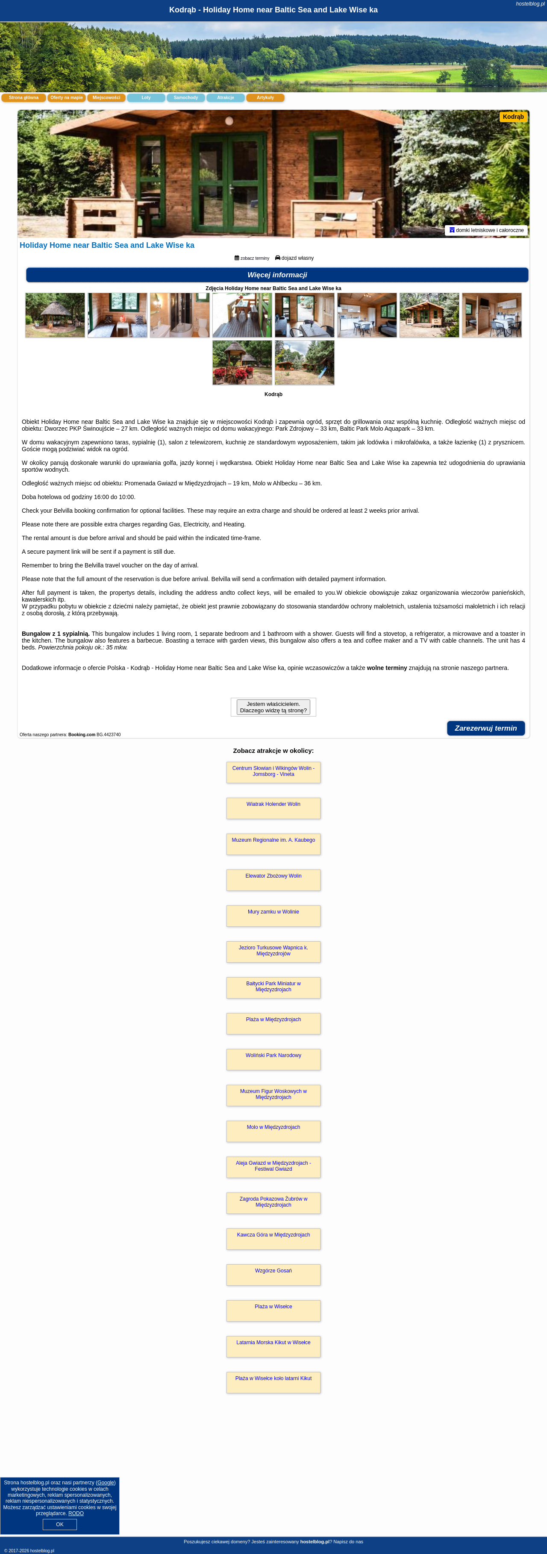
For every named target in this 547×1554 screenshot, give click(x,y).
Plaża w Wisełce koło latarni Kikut (273, 1378)
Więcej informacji (277, 275)
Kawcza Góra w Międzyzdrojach (273, 1235)
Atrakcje (225, 97)
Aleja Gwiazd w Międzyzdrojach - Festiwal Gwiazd (273, 1166)
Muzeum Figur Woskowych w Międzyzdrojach (273, 1094)
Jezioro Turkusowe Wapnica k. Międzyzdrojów (273, 951)
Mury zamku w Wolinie (273, 912)
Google (105, 1483)
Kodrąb (513, 116)
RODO (76, 1513)
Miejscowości (106, 97)
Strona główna (23, 97)
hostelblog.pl (530, 4)
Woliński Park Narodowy (273, 1055)
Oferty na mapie (66, 97)
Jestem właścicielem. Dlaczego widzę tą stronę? (273, 707)
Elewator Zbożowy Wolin (273, 876)
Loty (145, 97)
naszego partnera (484, 667)
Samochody (186, 97)
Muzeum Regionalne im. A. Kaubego (273, 840)
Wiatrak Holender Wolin (273, 804)
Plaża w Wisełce (273, 1307)
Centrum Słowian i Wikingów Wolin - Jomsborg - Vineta (273, 771)
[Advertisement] (273, 1474)
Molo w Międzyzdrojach (273, 1127)
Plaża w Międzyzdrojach (273, 1019)
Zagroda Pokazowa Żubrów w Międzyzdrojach (274, 1202)
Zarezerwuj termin (486, 728)
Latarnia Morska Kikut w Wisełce (273, 1342)
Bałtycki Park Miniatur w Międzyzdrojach (273, 987)
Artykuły (265, 97)
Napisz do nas (348, 1541)
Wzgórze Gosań (273, 1271)
